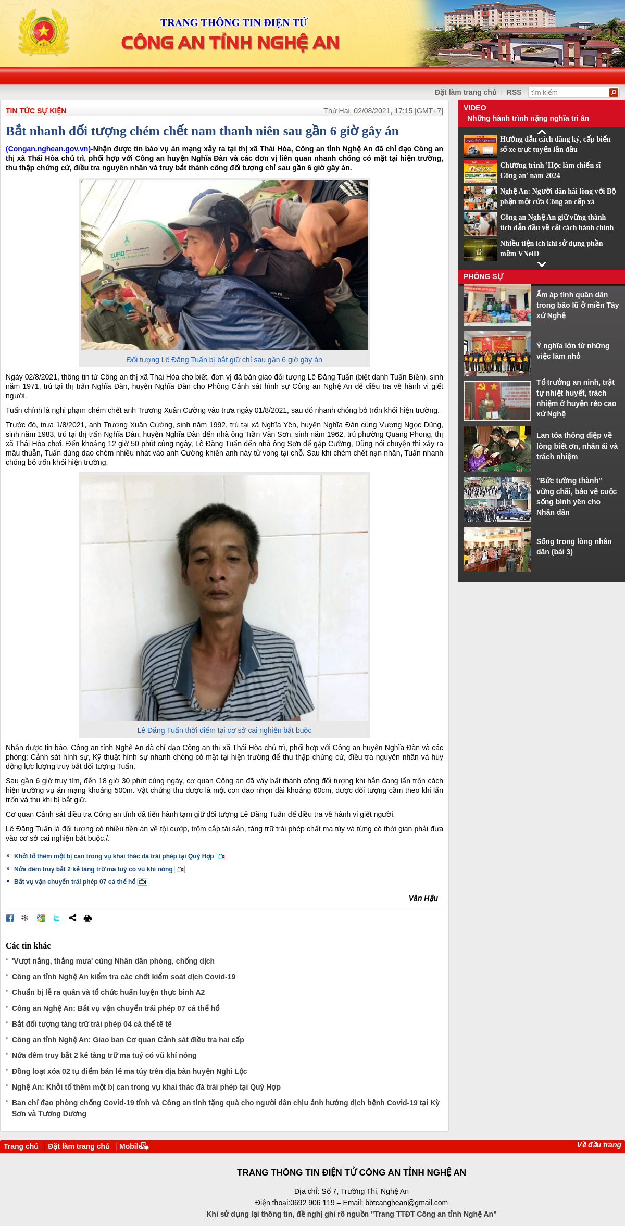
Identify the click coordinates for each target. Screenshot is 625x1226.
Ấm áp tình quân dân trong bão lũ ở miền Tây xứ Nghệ (577, 305)
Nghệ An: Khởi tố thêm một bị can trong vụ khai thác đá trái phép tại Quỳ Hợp (146, 1087)
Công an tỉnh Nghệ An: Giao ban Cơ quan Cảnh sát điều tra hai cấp (128, 1039)
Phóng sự (483, 276)
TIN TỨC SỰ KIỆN (36, 111)
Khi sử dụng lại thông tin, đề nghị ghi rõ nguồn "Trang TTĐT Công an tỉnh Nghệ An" (351, 1214)
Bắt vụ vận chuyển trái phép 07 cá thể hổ (74, 882)
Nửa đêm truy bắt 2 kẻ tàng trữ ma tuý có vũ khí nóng (93, 869)
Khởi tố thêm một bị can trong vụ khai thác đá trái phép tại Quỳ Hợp (114, 856)
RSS (514, 92)
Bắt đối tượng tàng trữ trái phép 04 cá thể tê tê (92, 1024)
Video (475, 108)
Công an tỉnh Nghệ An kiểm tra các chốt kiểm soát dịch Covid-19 (123, 976)
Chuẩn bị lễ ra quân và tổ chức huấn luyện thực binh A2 (108, 992)
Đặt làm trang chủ (79, 1146)
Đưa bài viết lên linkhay (25, 918)
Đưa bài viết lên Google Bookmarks (41, 918)
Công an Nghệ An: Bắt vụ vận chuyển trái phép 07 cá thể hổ (115, 1008)
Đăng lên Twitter (57, 918)
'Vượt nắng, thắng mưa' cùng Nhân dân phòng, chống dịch (113, 961)
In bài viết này (87, 918)
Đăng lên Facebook (10, 918)
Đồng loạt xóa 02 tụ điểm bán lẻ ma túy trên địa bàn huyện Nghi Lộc (129, 1071)
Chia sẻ (72, 918)
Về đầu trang (599, 1145)
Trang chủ (21, 1146)
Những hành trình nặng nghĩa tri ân (528, 118)
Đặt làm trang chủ (466, 92)
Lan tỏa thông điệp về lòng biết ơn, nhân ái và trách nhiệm (577, 446)
